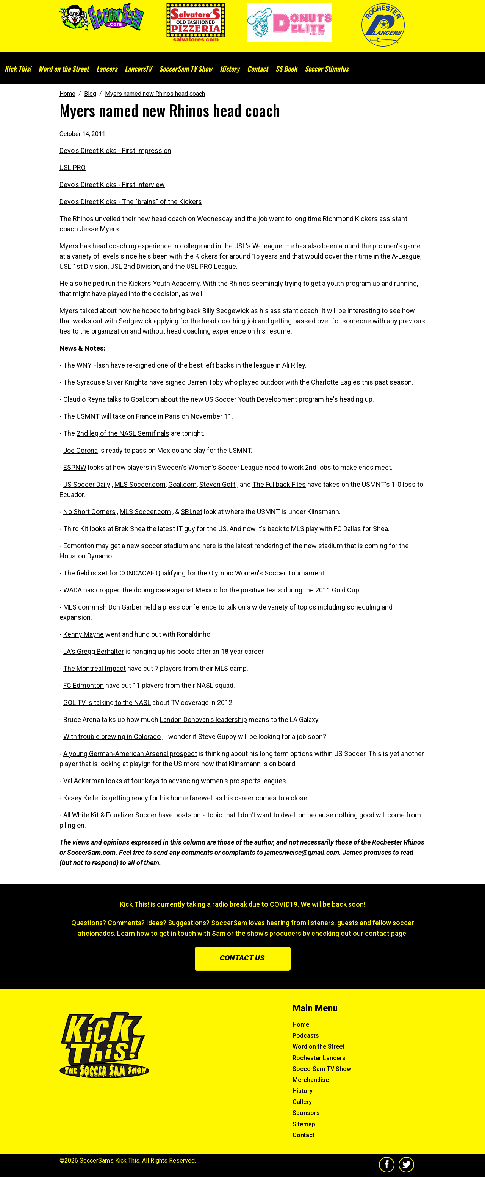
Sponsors (306, 1112)
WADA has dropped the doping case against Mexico (140, 590)
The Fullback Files (279, 484)
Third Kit (75, 529)
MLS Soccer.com (140, 484)
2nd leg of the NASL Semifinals (123, 433)
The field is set (85, 573)
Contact (257, 68)
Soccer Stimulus (326, 68)
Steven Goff (217, 484)
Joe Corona (80, 450)
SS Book (286, 68)
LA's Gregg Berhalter (93, 651)
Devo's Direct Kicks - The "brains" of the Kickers (130, 202)
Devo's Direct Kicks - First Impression (115, 150)
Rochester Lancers (319, 1058)
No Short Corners (89, 512)
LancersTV (138, 68)
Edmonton (78, 546)
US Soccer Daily (86, 484)
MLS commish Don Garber (102, 607)
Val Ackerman (84, 781)
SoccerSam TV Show (185, 68)
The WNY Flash (86, 365)
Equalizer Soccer (131, 815)
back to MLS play (293, 529)
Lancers (106, 68)
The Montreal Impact (94, 668)
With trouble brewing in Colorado (112, 736)
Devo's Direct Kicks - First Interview (112, 185)
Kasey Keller (81, 798)
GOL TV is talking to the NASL (107, 702)
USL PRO (72, 167)
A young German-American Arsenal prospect (130, 754)
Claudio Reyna (84, 399)
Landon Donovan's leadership (203, 719)
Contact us (242, 957)
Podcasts (306, 1035)
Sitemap (304, 1124)
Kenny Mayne (83, 634)
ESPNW (74, 467)
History (229, 68)
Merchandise (311, 1079)
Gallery (302, 1101)
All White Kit (81, 815)
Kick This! (18, 68)
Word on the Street (63, 68)
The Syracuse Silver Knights (105, 382)
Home (301, 1024)
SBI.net (191, 512)
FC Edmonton (83, 685)
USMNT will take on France (116, 416)
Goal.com (182, 484)
